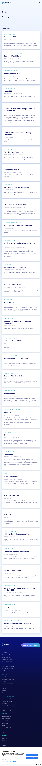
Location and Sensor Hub (8, 679)
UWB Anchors (5, 686)
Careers (4, 740)
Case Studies (5, 723)
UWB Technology (6, 718)
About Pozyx (5, 738)
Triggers (4, 681)
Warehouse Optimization (8, 668)
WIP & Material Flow (7, 654)
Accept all (32, 755)
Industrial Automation (7, 664)
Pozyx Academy (6, 721)
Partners (4, 745)
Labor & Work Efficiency (8, 666)
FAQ (3, 732)
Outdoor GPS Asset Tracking (9, 705)
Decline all (32, 757)
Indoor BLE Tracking (7, 703)
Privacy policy (13, 761)
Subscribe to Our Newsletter (31, 645)
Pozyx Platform (5, 676)
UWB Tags (4, 688)
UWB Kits (4, 690)
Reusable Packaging (7, 661)
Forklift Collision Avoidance (8, 659)
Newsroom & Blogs (6, 716)
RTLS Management (6, 692)
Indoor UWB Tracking (7, 701)
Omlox (3, 725)
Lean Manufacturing (7, 670)
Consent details (5, 761)
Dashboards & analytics (7, 683)
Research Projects (6, 710)
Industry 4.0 (4, 652)
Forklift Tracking (6, 657)
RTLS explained (5, 708)
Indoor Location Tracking (8, 699)
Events (3, 743)
